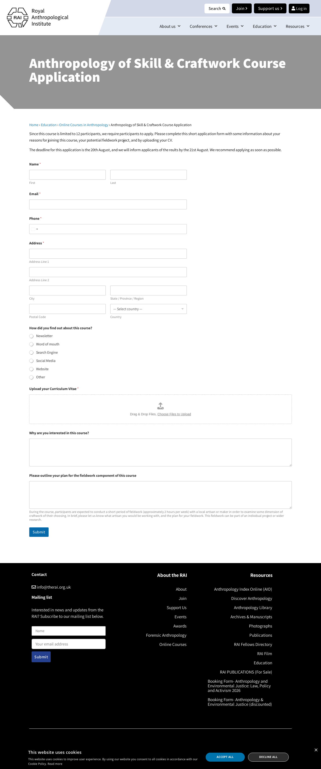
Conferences (203, 26)
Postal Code (37, 317)
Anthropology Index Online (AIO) (243, 589)
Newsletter (44, 336)
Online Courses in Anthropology (83, 124)
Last (113, 183)
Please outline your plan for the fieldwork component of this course (82, 475)
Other (40, 377)
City (31, 299)
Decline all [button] (268, 757)
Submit (39, 532)
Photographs (260, 626)
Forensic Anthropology (166, 635)
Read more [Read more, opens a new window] (55, 764)
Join (183, 598)
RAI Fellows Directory (253, 644)
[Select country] (34, 229)
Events (235, 26)
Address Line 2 (39, 280)
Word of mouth (47, 344)
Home (33, 124)
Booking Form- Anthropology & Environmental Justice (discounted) (240, 702)
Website (42, 369)
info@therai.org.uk (51, 587)
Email (35, 194)
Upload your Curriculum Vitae (54, 389)
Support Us (177, 607)
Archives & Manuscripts (251, 616)
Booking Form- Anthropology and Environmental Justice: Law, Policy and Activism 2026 (239, 685)
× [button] (316, 750)
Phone (35, 218)
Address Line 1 (39, 262)
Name (36, 623)
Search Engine (47, 352)
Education (265, 26)
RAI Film (264, 653)
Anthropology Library (253, 607)
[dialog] (160, 757)
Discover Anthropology (251, 598)
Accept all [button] (225, 757)
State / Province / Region (127, 299)
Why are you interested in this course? (59, 433)
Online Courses (173, 644)
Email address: (69, 642)
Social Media (45, 360)
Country (115, 317)
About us (170, 26)
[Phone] (108, 229)
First (32, 183)
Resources (297, 26)
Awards (180, 626)
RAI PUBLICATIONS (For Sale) (246, 672)
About (181, 589)
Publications (260, 635)
